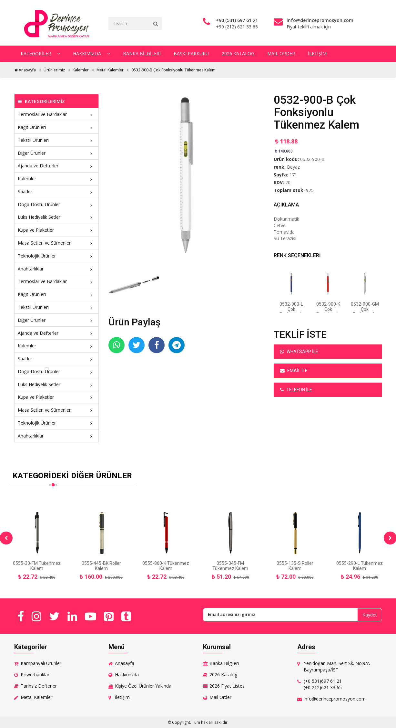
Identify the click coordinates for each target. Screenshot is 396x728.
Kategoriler (40, 53)
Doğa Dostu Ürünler (57, 204)
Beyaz (293, 167)
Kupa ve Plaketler (57, 230)
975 (310, 190)
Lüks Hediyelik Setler (57, 217)
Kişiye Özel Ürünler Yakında (143, 686)
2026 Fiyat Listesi (227, 686)
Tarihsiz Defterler (39, 686)
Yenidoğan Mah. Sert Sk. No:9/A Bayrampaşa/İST (337, 666)
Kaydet (369, 615)
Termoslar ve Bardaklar (57, 114)
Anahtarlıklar (57, 269)
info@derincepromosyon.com (335, 699)
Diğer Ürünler (57, 153)
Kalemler (81, 70)
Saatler (57, 191)
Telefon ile (296, 389)
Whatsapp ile (299, 351)
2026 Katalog (238, 53)
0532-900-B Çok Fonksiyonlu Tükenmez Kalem (173, 70)
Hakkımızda (91, 53)
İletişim (317, 53)
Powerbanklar (35, 674)
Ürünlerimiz (54, 70)
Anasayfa (25, 70)
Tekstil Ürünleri (57, 140)
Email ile (294, 370)
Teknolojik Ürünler (57, 256)
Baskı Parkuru (191, 53)
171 (293, 175)
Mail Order (281, 53)
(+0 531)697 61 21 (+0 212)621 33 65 (323, 684)
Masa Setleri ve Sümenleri (57, 243)
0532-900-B (312, 159)
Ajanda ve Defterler (57, 166)
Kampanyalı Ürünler (41, 663)
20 (287, 182)
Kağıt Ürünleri (57, 127)
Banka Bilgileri (142, 53)
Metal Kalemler (110, 70)
